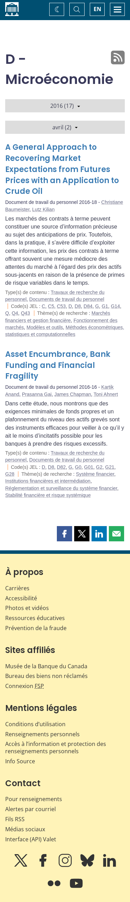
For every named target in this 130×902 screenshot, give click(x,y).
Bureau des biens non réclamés (46, 676)
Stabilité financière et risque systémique (48, 495)
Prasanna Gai (37, 394)
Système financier (95, 474)
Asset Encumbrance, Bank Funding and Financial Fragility (57, 365)
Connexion (24, 686)
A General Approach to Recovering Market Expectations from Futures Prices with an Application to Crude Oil (62, 169)
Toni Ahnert (106, 394)
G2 (99, 467)
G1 (105, 306)
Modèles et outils (44, 327)
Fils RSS (15, 819)
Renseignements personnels (42, 734)
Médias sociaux (25, 829)
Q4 (15, 313)
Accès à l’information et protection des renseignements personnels (55, 747)
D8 (78, 306)
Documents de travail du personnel (66, 299)
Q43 (25, 313)
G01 (88, 467)
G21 (109, 467)
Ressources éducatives (35, 618)
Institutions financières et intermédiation (47, 481)
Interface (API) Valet (30, 839)
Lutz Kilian (43, 209)
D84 (88, 306)
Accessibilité (21, 598)
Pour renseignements (33, 799)
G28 (9, 474)
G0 (78, 467)
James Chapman (72, 394)
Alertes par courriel (30, 809)
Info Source (20, 761)
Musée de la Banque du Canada (46, 666)
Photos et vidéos (27, 608)
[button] (64, 533)
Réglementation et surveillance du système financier (61, 488)
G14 (115, 306)
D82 (61, 467)
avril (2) (65, 127)
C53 (61, 306)
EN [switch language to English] (97, 9)
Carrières (17, 588)
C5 (51, 306)
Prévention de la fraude (36, 628)
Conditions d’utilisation (35, 724)
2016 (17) (65, 106)
